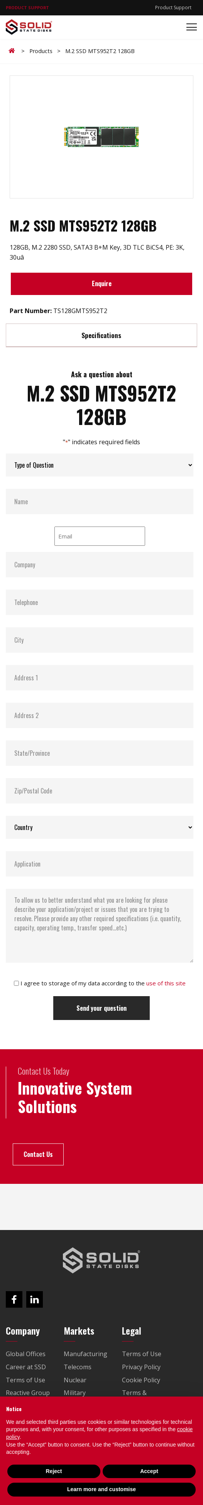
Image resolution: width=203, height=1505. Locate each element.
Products (40, 51)
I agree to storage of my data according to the (103, 983)
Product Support (173, 7)
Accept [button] (149, 1471)
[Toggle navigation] (189, 27)
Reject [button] (54, 1471)
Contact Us (38, 1154)
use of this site (166, 983)
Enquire (102, 283)
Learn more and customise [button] (101, 1489)
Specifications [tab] (101, 335)
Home (13, 50)
